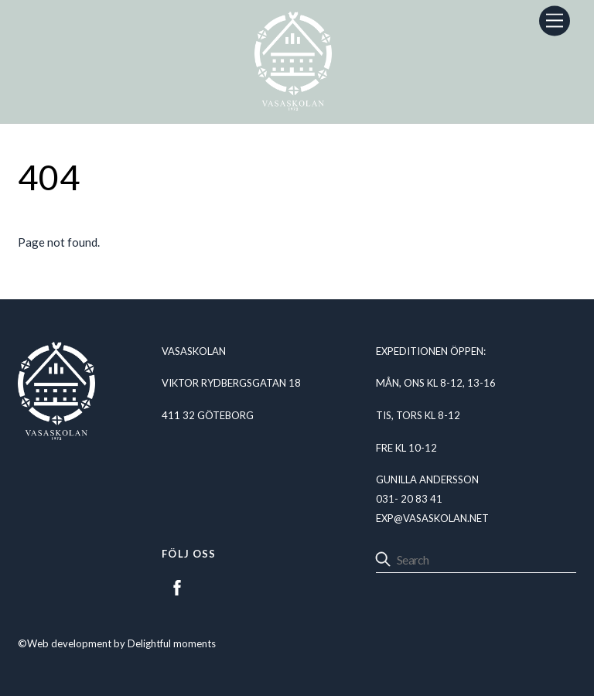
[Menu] (554, 20)
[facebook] (177, 585)
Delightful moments (172, 643)
